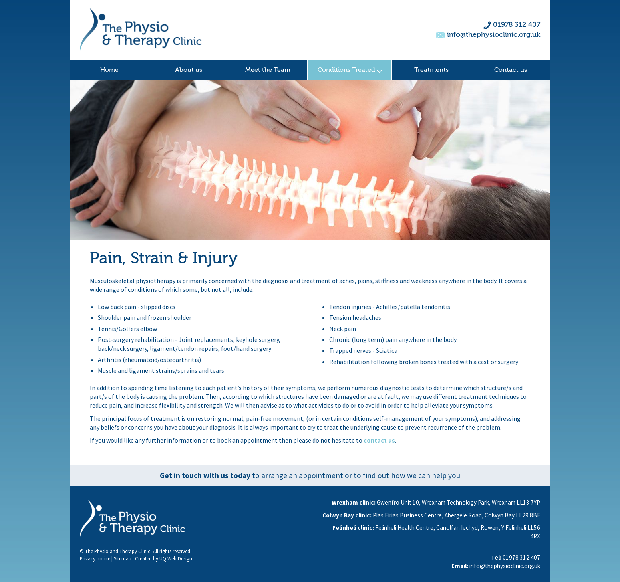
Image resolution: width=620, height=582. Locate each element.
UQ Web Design (175, 558)
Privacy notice (95, 558)
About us (188, 69)
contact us (379, 440)
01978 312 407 (516, 24)
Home (109, 69)
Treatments (431, 69)
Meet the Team (267, 69)
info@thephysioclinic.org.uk (493, 34)
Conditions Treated (350, 69)
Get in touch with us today (205, 475)
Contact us (510, 69)
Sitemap (122, 558)
